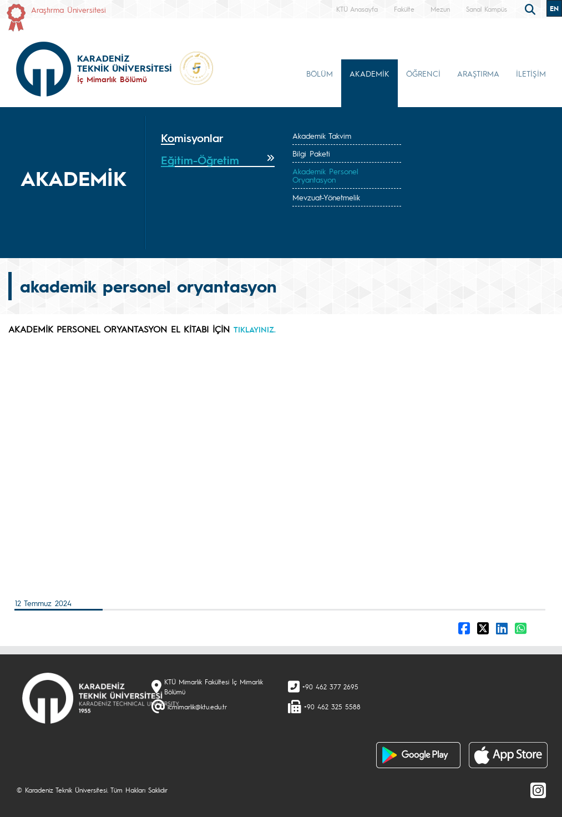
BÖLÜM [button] (319, 73)
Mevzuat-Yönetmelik (326, 197)
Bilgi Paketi (311, 153)
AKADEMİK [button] (369, 73)
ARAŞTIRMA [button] (478, 73)
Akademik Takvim (321, 135)
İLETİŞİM (531, 73)
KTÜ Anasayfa (357, 8)
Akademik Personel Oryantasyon (325, 175)
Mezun (440, 8)
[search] (531, 8)
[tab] (218, 138)
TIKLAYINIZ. (255, 329)
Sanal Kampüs (486, 8)
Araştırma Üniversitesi (68, 9)
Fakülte (404, 8)
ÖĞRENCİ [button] (423, 73)
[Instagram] (538, 789)
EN (554, 8)
